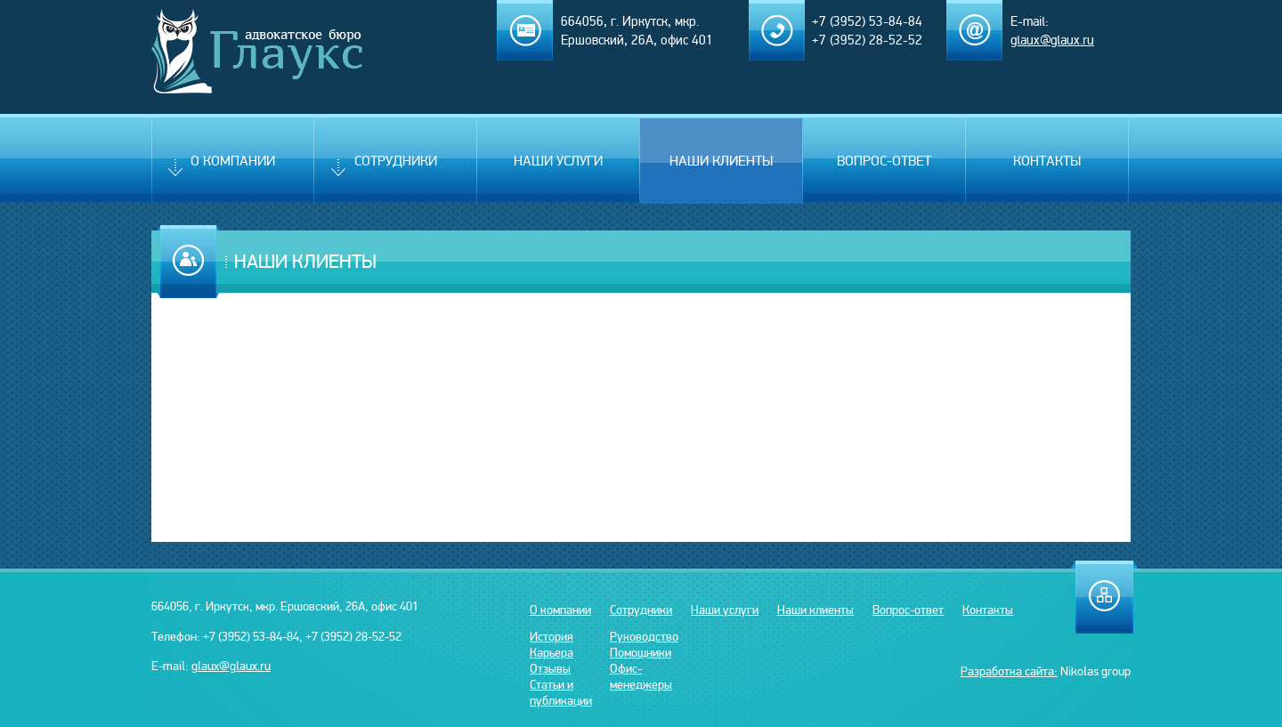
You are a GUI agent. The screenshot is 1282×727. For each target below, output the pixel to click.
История (551, 636)
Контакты (1047, 161)
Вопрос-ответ (884, 161)
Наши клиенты (721, 161)
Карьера (551, 652)
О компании (217, 167)
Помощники (640, 652)
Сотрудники (379, 167)
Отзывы (550, 668)
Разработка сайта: (1009, 671)
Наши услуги (558, 161)
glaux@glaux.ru (231, 665)
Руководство (644, 636)
